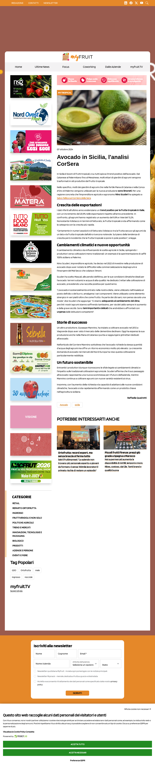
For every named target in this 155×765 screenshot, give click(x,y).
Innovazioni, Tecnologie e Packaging (27, 534)
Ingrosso (17, 513)
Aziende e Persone (22, 550)
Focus (65, 67)
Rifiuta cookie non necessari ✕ (137, 709)
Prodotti (17, 545)
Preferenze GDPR (77, 760)
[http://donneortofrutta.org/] (30, 419)
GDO (14, 570)
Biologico (17, 540)
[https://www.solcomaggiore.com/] (30, 447)
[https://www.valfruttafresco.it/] (30, 281)
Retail (16, 503)
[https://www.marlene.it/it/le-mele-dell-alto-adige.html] (30, 391)
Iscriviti (77, 693)
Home (18, 67)
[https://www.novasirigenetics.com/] (30, 89)
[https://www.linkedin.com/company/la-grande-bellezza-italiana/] (30, 254)
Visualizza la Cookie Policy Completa (18, 732)
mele (37, 570)
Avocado (64, 405)
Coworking (89, 67)
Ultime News (42, 67)
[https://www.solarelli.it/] (30, 309)
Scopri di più (16, 590)
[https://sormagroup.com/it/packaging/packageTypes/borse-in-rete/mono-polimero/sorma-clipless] (30, 364)
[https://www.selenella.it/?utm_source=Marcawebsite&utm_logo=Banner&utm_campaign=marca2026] (30, 336)
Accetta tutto (77, 744)
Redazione (17, 3)
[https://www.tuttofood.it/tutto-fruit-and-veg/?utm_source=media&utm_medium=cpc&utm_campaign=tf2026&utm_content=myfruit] (30, 226)
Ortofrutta (26, 570)
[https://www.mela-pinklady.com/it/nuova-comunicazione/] (30, 144)
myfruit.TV (136, 67)
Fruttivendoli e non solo (27, 517)
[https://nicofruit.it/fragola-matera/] (30, 199)
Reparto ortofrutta (24, 508)
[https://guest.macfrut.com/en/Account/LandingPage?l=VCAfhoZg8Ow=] (30, 474)
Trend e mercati (21, 527)
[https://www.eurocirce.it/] (30, 171)
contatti (33, 3)
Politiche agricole (23, 522)
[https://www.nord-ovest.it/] (30, 116)
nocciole (28, 577)
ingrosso (16, 577)
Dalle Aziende (113, 67)
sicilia (77, 405)
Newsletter (51, 3)
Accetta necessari (77, 752)
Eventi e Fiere (20, 555)
